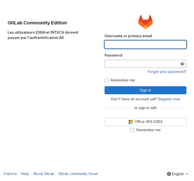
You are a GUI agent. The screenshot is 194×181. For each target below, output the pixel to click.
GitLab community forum (78, 173)
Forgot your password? (167, 71)
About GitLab (43, 173)
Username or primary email (128, 36)
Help (25, 173)
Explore (10, 173)
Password (113, 55)
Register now (169, 99)
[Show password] (182, 64)
